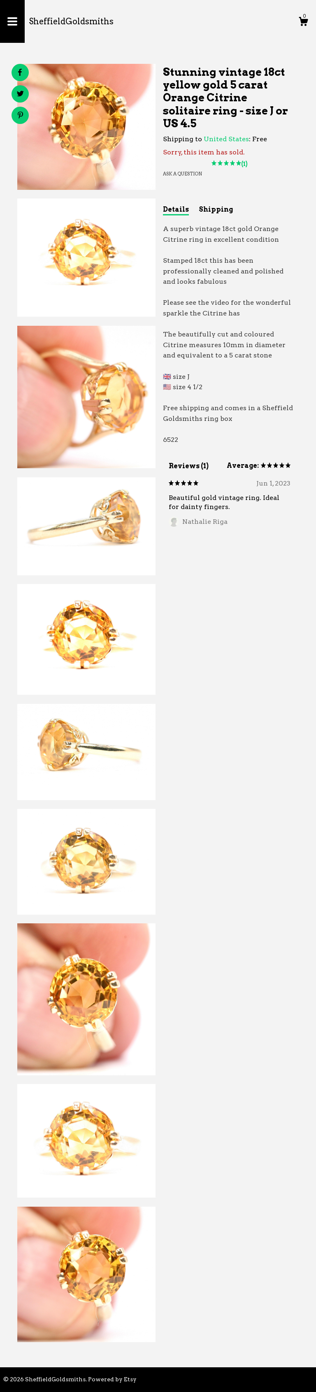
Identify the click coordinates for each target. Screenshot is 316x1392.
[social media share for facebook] (19, 72)
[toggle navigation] (12, 21)
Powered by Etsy (112, 1379)
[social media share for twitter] (20, 95)
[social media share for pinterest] (20, 116)
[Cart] (303, 22)
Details (176, 209)
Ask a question (182, 174)
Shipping (216, 209)
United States (226, 139)
